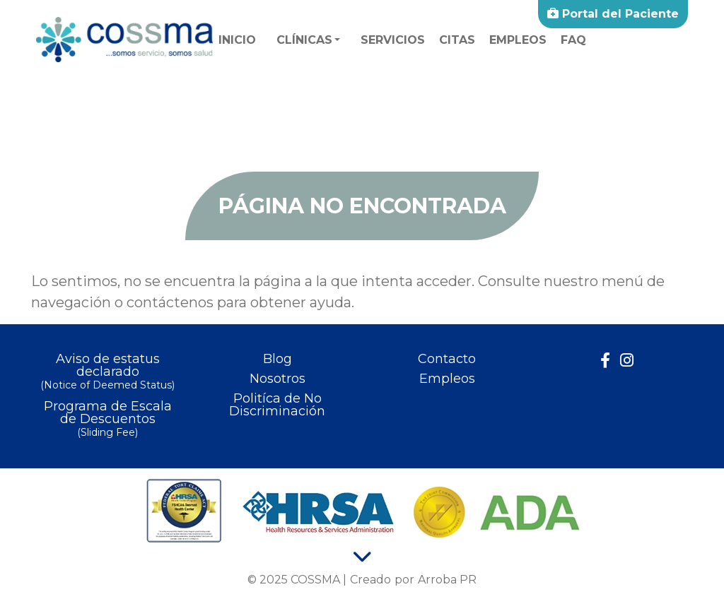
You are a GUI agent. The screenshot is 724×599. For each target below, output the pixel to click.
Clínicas (304, 40)
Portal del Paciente (613, 13)
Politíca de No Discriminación (277, 404)
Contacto (447, 358)
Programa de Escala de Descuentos (107, 420)
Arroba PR (447, 579)
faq (573, 40)
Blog (277, 358)
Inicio (237, 40)
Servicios (393, 40)
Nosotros (277, 378)
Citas (457, 40)
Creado (370, 579)
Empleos (518, 40)
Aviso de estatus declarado (107, 372)
